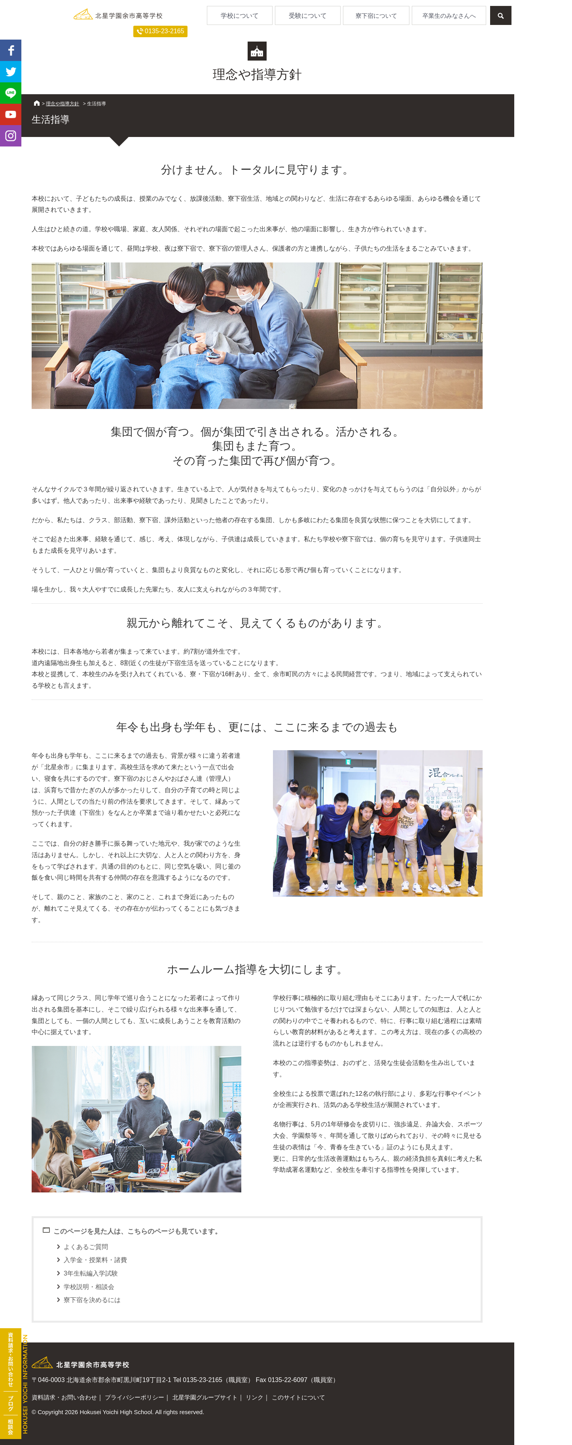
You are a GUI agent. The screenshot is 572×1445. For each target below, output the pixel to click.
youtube (10, 114)
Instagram (10, 135)
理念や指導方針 (62, 103)
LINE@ (10, 93)
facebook (10, 50)
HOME (36, 102)
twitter (10, 71)
